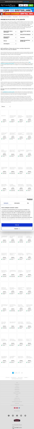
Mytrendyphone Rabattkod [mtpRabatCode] (17, 401)
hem (17, 382)
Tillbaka (2, 16)
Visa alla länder (17, 410)
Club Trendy (17, 391)
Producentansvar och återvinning (17, 405)
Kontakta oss (17, 398)
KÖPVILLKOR (17, 403)
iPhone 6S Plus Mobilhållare (7, 37)
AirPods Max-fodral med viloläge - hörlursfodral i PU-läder (21, 151)
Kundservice (17, 384)
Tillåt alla (17, 224)
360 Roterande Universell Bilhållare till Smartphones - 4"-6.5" (4, 340)
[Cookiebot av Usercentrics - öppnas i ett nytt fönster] (27, 199)
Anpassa (17, 228)
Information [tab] (17, 203)
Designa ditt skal (3, 115)
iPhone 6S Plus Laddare (8, 34)
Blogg (17, 396)
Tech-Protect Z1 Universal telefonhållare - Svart (29, 254)
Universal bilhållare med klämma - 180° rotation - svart (4, 305)
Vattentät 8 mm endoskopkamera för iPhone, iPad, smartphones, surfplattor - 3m (21, 117)
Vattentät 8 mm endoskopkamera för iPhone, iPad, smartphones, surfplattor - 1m (21, 272)
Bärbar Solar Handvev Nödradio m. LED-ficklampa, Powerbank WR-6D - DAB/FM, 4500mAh (12, 152)
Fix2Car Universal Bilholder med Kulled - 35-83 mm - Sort (21, 357)
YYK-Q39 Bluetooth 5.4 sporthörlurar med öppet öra (13, 271)
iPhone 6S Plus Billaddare (25, 34)
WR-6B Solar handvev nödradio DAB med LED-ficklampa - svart (4, 254)
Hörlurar (5, 40)
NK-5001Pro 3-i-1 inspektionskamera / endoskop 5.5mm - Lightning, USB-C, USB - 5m (21, 169)
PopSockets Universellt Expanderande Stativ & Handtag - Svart (29, 305)
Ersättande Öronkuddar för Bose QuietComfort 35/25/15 (4, 168)
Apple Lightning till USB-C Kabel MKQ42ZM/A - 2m (4, 237)
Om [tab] (28, 203)
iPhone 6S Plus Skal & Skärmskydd (8, 31)
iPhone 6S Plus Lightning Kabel (25, 31)
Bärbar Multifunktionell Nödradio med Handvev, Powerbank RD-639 (29, 116)
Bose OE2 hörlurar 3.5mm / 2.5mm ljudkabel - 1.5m (28, 271)
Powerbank (22, 37)
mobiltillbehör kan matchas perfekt (8, 91)
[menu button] (21, 5)
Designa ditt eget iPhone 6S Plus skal (25, 41)
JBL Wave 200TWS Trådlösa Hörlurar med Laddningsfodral (4, 271)
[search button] (25, 5)
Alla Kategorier (6, 43)
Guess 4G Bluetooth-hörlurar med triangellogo (12, 237)
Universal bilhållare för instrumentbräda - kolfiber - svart (12, 357)
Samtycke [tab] (6, 203)
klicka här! (26, 1)
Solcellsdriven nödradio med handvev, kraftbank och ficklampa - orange (29, 134)
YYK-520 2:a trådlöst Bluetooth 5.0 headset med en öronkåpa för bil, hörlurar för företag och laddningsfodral (29, 169)
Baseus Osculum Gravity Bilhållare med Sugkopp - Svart (12, 288)
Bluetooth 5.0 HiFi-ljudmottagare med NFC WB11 (29, 151)
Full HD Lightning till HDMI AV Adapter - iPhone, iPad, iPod (20, 237)
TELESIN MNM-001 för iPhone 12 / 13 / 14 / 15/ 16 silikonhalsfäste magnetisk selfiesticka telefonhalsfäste (13, 169)
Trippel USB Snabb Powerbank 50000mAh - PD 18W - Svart (4, 185)
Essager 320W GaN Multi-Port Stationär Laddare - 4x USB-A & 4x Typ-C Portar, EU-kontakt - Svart (21, 324)
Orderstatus (17, 389)
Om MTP (17, 394)
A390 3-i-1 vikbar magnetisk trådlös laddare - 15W (3, 323)
